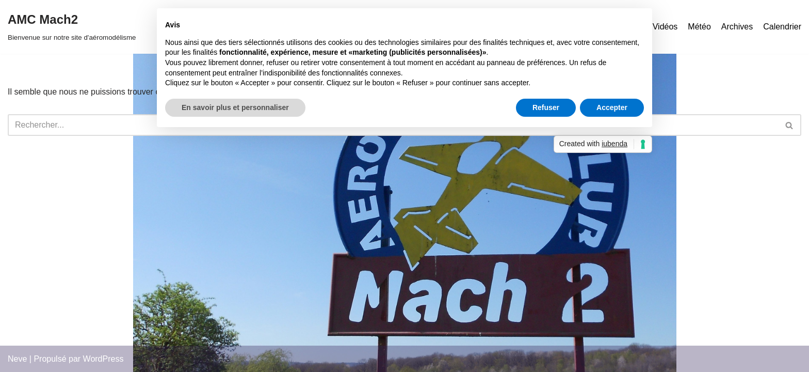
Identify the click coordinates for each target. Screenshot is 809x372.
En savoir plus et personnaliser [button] (235, 107)
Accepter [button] (611, 107)
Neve (17, 358)
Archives (737, 26)
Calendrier (782, 26)
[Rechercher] (789, 125)
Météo (699, 26)
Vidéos (665, 26)
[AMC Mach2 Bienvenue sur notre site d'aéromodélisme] (72, 26)
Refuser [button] (545, 107)
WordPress (103, 358)
